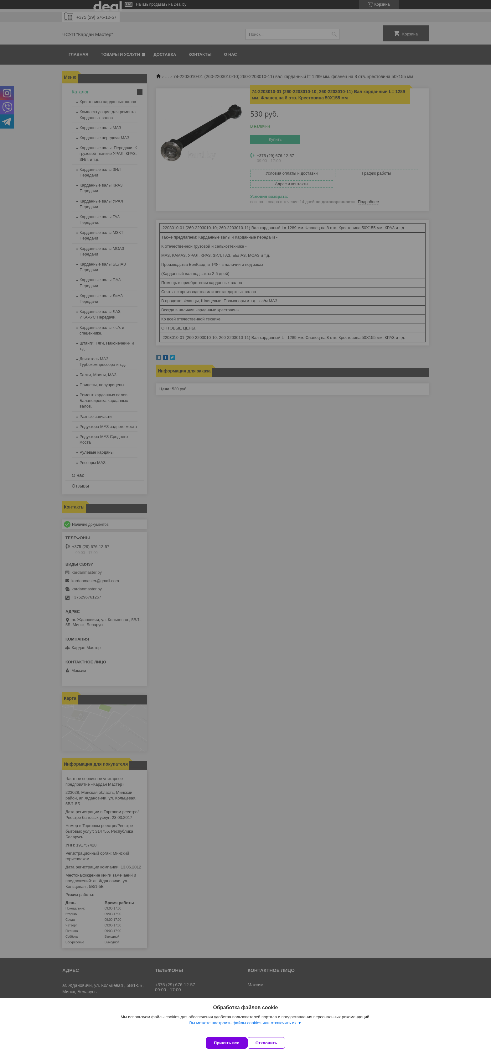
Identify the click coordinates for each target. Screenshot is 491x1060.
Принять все (226, 1043)
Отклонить (272, 1043)
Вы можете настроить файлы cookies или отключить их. (243, 1029)
